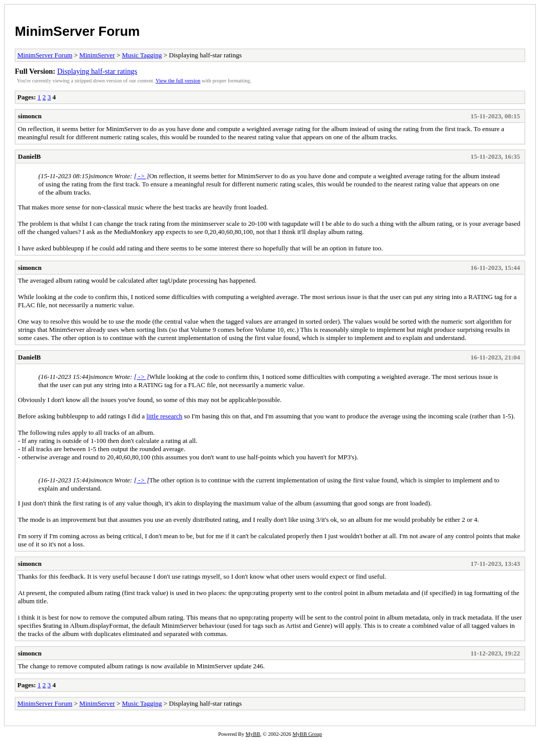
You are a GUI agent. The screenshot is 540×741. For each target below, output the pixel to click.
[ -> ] (141, 176)
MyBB (253, 734)
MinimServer (97, 55)
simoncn (29, 116)
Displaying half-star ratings (97, 71)
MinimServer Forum (77, 31)
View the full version (178, 80)
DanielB (29, 156)
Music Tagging (142, 55)
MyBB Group (306, 734)
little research (164, 416)
